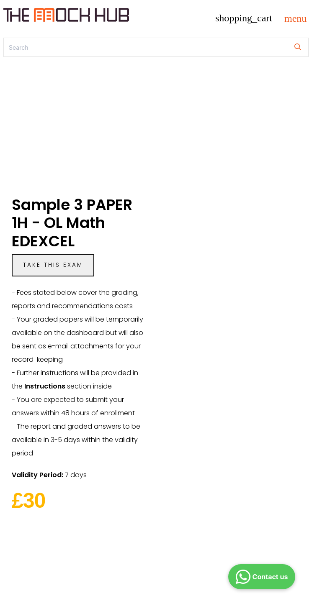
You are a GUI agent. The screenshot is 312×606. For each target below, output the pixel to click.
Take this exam (53, 265)
